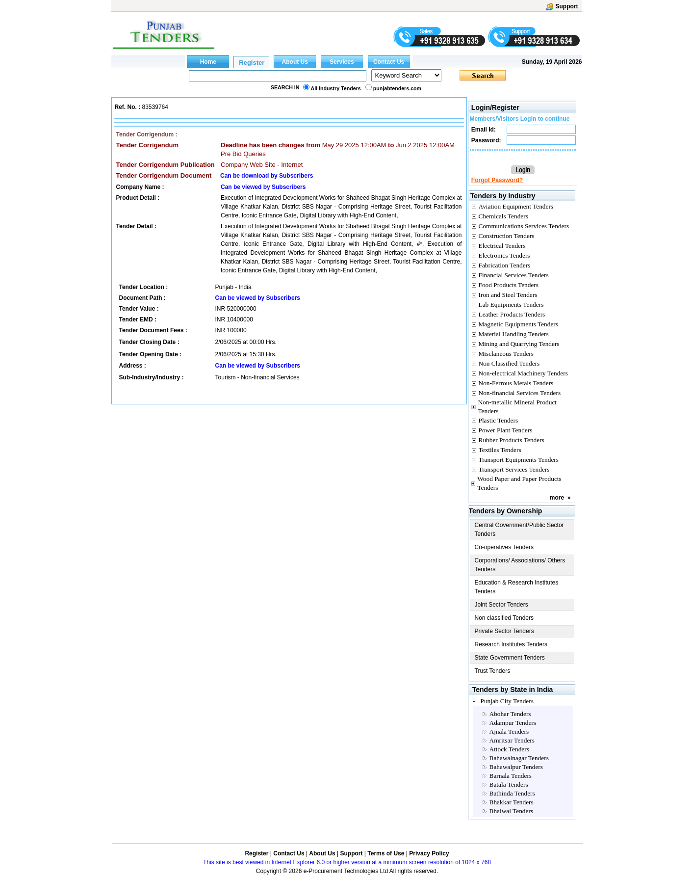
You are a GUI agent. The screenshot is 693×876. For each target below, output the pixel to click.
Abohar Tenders (510, 713)
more (557, 497)
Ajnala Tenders (509, 731)
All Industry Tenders (336, 88)
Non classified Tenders (504, 617)
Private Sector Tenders (504, 631)
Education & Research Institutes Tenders (517, 587)
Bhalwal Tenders (511, 811)
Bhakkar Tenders (511, 802)
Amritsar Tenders (512, 740)
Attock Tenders (509, 749)
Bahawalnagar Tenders (519, 758)
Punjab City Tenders (507, 701)
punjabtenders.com (397, 88)
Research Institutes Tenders (511, 644)
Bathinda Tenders (512, 793)
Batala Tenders (508, 784)
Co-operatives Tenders (504, 547)
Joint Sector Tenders (501, 604)
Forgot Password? (497, 180)
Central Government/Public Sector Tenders (519, 529)
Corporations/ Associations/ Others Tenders (520, 565)
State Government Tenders (510, 657)
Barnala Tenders (510, 775)
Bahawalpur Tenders (516, 766)
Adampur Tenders (512, 722)
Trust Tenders (493, 670)
